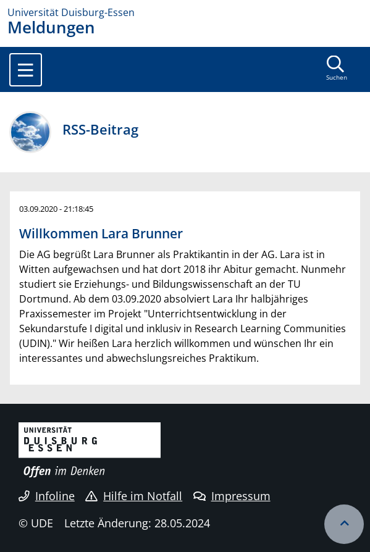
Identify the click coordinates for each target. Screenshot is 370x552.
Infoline (47, 495)
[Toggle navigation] (25, 69)
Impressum (232, 495)
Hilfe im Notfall (133, 495)
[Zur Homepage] (185, 12)
